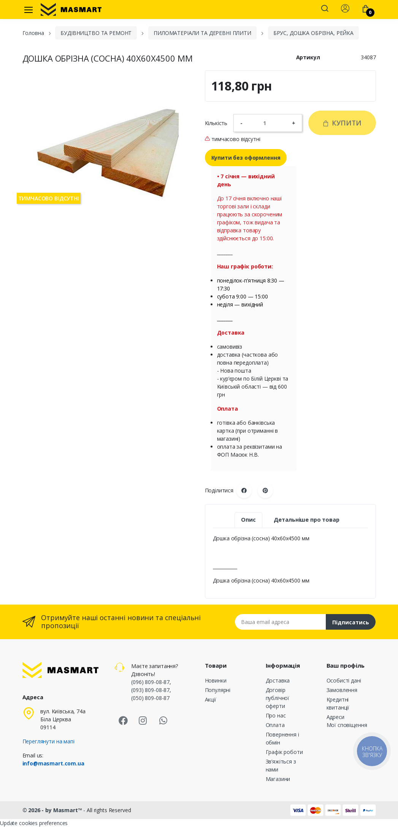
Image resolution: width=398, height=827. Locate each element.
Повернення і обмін (282, 738)
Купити (342, 122)
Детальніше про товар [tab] (306, 519)
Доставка (278, 680)
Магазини (278, 779)
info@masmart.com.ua (53, 763)
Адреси (335, 717)
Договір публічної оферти (278, 698)
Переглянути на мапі (48, 741)
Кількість (216, 123)
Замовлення (342, 690)
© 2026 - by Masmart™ (53, 810)
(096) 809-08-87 (150, 682)
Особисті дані (344, 680)
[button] (324, 9)
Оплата (275, 725)
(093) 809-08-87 (150, 690)
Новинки (216, 680)
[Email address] (280, 622)
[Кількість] (267, 122)
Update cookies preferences (34, 823)
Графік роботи (284, 752)
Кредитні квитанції (338, 703)
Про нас (276, 715)
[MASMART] (71, 9)
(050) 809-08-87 (150, 698)
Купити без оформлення (246, 157)
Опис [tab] (248, 519)
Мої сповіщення (347, 725)
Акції (210, 699)
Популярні (218, 690)
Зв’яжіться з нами (281, 765)
